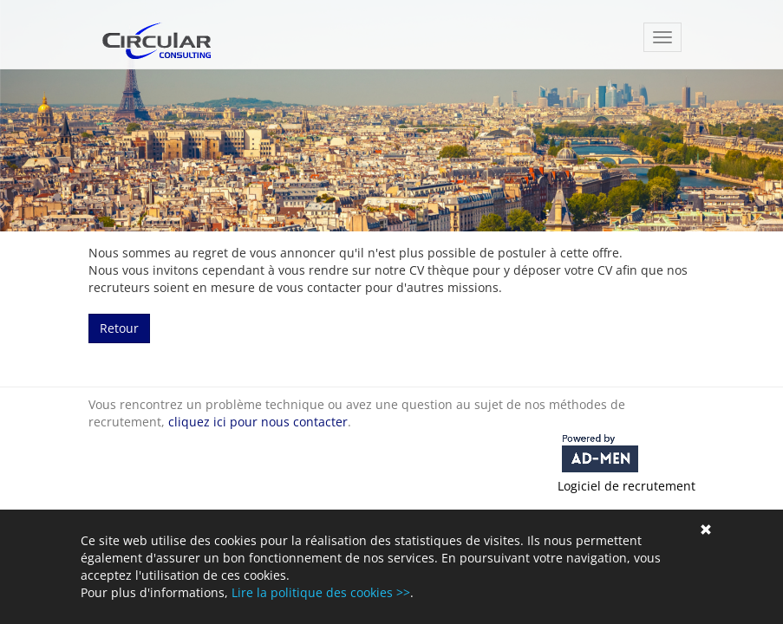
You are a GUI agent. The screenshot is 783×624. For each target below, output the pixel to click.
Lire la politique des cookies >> (321, 592)
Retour (119, 328)
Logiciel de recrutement (626, 486)
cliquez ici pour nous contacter (258, 421)
